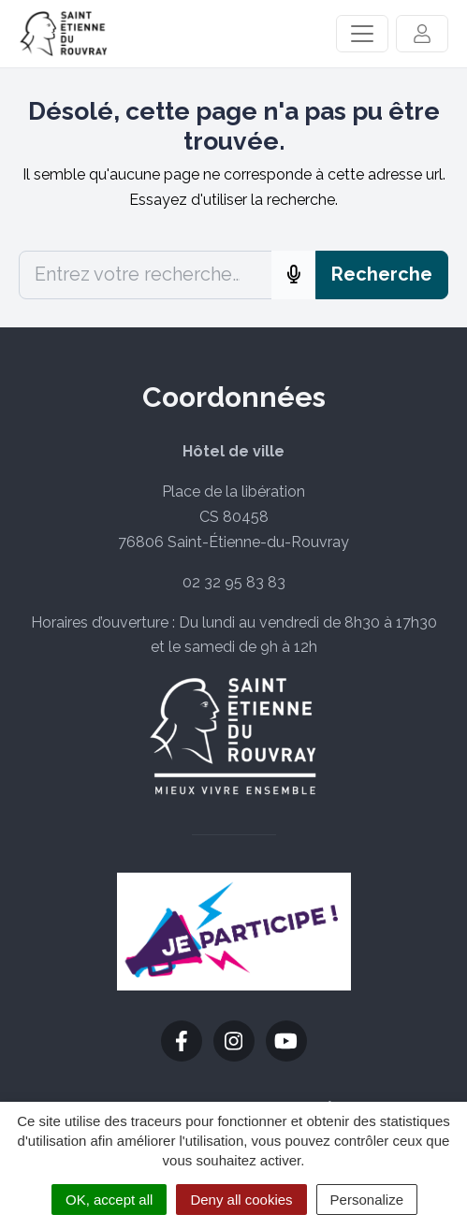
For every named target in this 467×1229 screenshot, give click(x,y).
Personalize (366, 1199)
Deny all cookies (241, 1199)
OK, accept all (109, 1199)
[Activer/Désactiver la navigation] (362, 33)
